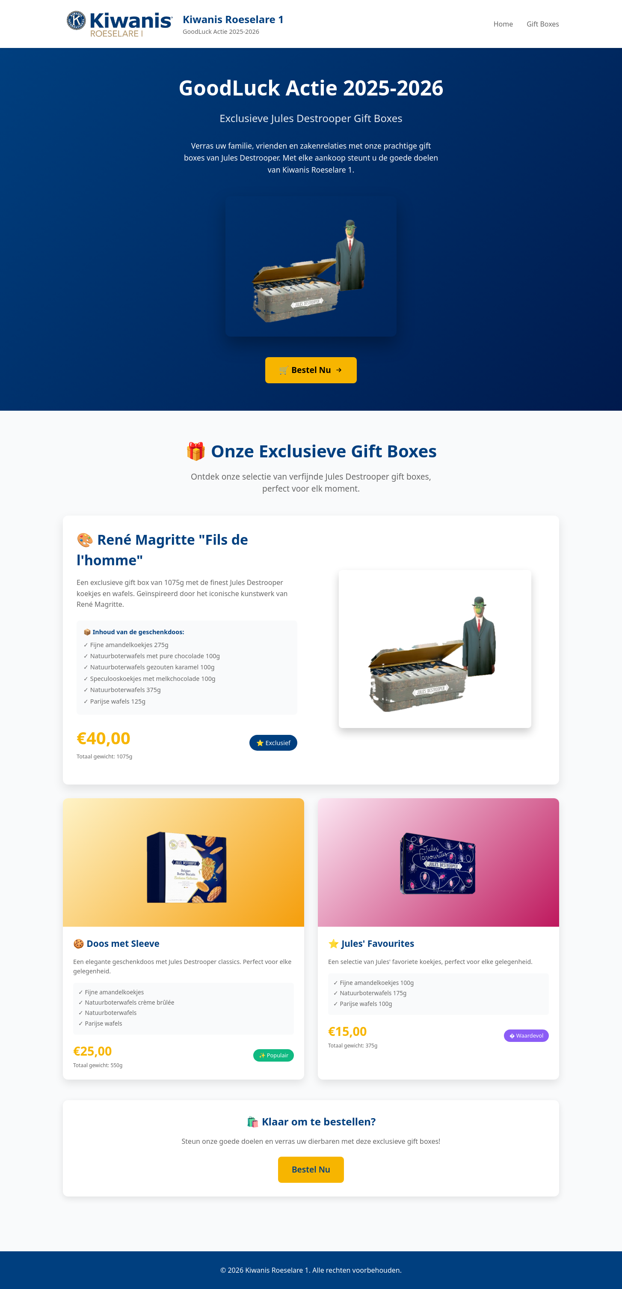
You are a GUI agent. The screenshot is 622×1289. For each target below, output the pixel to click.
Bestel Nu (311, 1169)
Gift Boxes (543, 24)
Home (503, 24)
